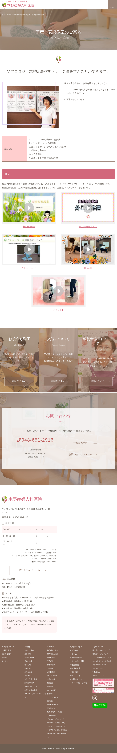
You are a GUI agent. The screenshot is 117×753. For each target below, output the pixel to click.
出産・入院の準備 (31, 690)
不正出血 (50, 686)
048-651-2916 (35, 440)
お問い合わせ (76, 679)
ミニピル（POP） (53, 697)
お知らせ (75, 650)
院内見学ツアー (30, 683)
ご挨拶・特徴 (6, 650)
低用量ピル (51, 694)
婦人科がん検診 (52, 654)
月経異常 (50, 668)
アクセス (5, 661)
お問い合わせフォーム (80, 454)
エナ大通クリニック (99, 665)
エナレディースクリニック (101, 657)
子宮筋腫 (50, 661)
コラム (74, 654)
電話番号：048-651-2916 (15, 517)
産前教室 (28, 676)
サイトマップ (76, 676)
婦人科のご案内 (52, 650)
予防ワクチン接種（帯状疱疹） (58, 730)
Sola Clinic (96, 672)
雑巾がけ (88, 268)
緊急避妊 (50, 701)
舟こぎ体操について (88, 227)
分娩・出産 (28, 661)
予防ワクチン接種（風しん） (57, 726)
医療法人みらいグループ (101, 650)
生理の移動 (51, 679)
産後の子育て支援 (31, 679)
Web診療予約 (80, 442)
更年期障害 (51, 708)
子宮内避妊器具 (52, 705)
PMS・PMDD (52, 676)
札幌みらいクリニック (100, 654)
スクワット (58, 310)
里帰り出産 (28, 672)
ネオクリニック (97, 668)
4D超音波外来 (29, 657)
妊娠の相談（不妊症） (55, 712)
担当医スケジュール (29, 570)
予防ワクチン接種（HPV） (56, 723)
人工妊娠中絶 (52, 715)
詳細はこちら (19, 381)
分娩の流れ (28, 668)
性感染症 (50, 683)
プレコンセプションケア (55, 719)
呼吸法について (29, 268)
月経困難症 (51, 672)
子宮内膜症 (51, 657)
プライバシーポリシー (80, 683)
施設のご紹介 (6, 654)
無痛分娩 (28, 665)
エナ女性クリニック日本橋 (101, 661)
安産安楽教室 (29, 227)
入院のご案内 (76, 647)
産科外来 (28, 654)
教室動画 (75, 665)
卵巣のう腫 (51, 665)
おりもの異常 (52, 690)
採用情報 (75, 672)
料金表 (4, 657)
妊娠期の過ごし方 (31, 686)
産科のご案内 (29, 650)
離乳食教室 (75, 668)
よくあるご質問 (77, 661)
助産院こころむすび (99, 676)
